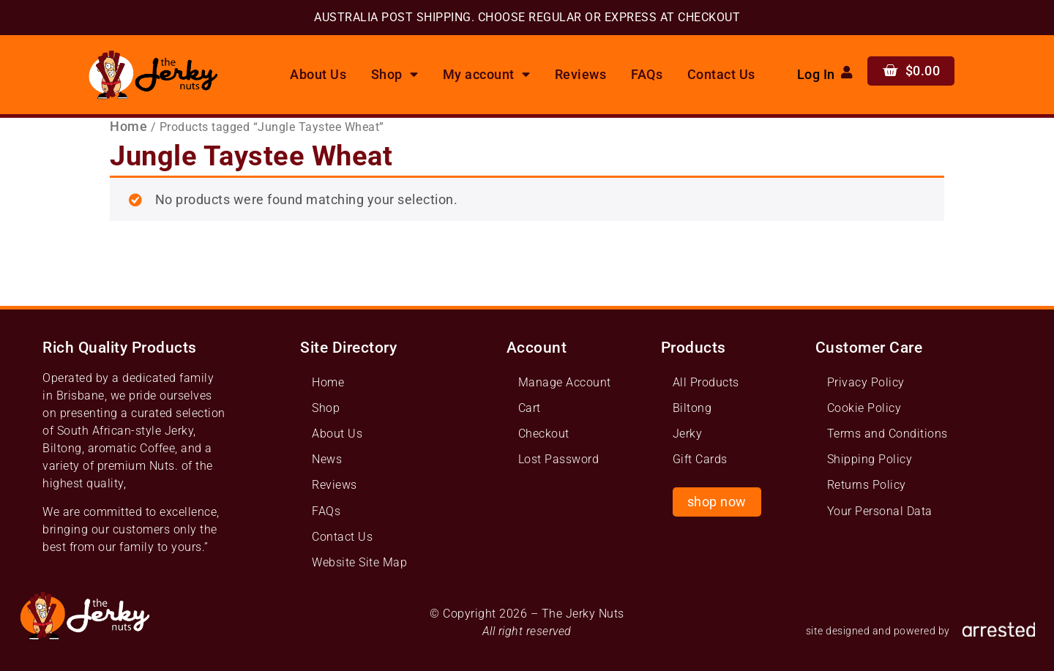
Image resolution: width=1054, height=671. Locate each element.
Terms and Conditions (887, 434)
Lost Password (558, 459)
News (327, 459)
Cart (529, 408)
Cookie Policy (864, 408)
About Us (318, 74)
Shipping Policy (870, 459)
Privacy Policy (866, 382)
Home (128, 126)
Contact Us (721, 74)
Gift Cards (700, 459)
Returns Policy (866, 485)
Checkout (543, 434)
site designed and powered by (878, 631)
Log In (816, 74)
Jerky (688, 434)
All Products (706, 382)
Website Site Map (359, 562)
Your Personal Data (879, 511)
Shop (395, 75)
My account (487, 75)
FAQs (646, 74)
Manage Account (564, 382)
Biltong (692, 408)
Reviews (581, 74)
